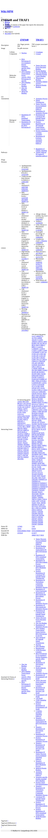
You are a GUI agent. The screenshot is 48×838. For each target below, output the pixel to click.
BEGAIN (26, 401)
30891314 (39, 268)
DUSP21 (42, 372)
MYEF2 (44, 418)
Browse (7, 22)
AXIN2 (19, 401)
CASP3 (34, 350)
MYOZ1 (34, 420)
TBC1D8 (42, 469)
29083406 (39, 219)
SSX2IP (20, 439)
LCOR (39, 408)
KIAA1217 (35, 404)
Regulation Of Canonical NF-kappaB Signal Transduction (40, 117)
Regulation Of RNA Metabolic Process (41, 567)
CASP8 (44, 350)
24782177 (39, 264)
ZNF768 (25, 455)
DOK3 (45, 370)
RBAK (27, 435)
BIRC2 (43, 345)
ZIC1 (33, 508)
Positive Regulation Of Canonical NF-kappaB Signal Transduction (40, 574)
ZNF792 (20, 457)
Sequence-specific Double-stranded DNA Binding (41, 779)
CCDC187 (42, 356)
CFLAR (34, 363)
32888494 (39, 237)
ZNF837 (26, 457)
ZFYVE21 (35, 506)
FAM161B (35, 379)
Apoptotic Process (41, 98)
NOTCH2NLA (22, 432)
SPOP (39, 463)
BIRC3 (34, 347)
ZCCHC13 (20, 446)
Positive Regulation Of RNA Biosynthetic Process (42, 804)
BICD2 (19, 403)
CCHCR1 (42, 358)
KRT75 (34, 408)
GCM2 (37, 386)
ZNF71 (19, 455)
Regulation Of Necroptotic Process (40, 664)
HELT (45, 393)
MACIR (44, 411)
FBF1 (33, 381)
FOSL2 (44, 381)
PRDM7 (42, 435)
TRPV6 (34, 499)
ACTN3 (34, 338)
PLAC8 (43, 429)
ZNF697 (34, 524)
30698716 (24, 201)
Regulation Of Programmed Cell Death (41, 677)
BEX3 (38, 345)
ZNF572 (34, 517)
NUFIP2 (34, 424)
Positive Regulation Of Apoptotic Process (41, 739)
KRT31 (25, 419)
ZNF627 (40, 519)
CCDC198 (35, 358)
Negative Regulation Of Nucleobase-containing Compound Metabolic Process (42, 790)
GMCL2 (40, 390)
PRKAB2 (35, 436)
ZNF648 (24, 39)
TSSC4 (44, 499)
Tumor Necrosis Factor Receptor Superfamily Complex (41, 683)
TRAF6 (41, 494)
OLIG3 (45, 424)
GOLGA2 (20, 414)
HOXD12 (40, 401)
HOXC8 (34, 401)
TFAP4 (34, 476)
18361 (19, 528)
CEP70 (25, 409)
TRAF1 (40, 39)
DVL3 (26, 410)
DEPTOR (41, 368)
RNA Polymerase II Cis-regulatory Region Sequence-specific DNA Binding (26, 64)
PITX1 (43, 427)
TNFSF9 (41, 490)
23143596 (39, 266)
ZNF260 (20, 448)
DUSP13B (35, 372)
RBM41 (39, 442)
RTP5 (38, 449)
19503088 (39, 269)
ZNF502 (40, 513)
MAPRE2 (35, 415)
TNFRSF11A (42, 479)
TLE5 (43, 478)
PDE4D (43, 426)
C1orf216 (40, 347)
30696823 (24, 312)
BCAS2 (39, 343)
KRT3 (45, 406)
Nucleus (24, 53)
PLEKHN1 (35, 431)
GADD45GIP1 (36, 383)
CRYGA (39, 367)
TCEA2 (39, 470)
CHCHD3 (40, 363)
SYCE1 (34, 467)
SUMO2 (44, 465)
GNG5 (45, 390)
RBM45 (34, 444)
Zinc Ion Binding (24, 89)
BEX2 (34, 345)
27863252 (44, 241)
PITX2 (34, 429)
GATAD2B (40, 384)
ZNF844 (40, 524)
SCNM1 (40, 451)
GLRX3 (34, 390)
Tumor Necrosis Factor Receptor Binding (41, 67)
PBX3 (38, 426)
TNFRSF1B (44, 486)
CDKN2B (42, 361)
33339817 (24, 259)
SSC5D (34, 465)
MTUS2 (20, 430)
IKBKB (34, 402)
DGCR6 (34, 370)
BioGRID (8, 33)
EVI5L (19, 412)
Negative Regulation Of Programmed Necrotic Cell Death (40, 746)
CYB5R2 (35, 368)
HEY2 (34, 395)
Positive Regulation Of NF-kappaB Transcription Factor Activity (40, 125)
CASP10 (42, 349)
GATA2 (34, 384)
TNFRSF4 (35, 488)
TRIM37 (34, 497)
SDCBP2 (35, 452)
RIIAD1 (34, 445)
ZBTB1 (43, 503)
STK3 (39, 465)
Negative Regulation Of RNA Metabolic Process (41, 763)
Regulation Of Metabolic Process (42, 626)
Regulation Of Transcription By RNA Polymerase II (26, 124)
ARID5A (35, 341)
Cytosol (38, 54)
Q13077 (34, 533)
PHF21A (34, 427)
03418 (34, 528)
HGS (37, 395)
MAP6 (41, 413)
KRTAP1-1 (21, 421)
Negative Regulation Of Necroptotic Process (40, 729)
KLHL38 (35, 406)
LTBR (39, 411)
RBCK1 (34, 442)
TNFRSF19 (43, 485)
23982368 (24, 182)
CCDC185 (35, 356)
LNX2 (45, 409)
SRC (43, 463)
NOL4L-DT (35, 422)
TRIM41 (20, 444)
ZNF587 (34, 519)
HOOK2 (20, 418)
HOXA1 (34, 399)
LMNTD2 (35, 409)
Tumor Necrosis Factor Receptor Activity (41, 619)
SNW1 (34, 460)
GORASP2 (42, 392)
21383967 (39, 230)
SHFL (45, 454)
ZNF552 (26, 452)
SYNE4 (25, 439)
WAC (38, 503)
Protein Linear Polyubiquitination (42, 783)
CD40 (34, 359)
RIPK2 (44, 445)
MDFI (28, 427)
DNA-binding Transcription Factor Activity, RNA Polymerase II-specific (26, 76)
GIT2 (38, 388)
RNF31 (34, 449)
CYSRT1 (20, 410)
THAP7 (43, 476)
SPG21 (40, 461)
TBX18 (34, 470)
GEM (42, 386)
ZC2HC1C (41, 504)
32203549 (24, 169)
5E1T (38, 535)
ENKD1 (41, 375)
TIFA (39, 478)
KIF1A (41, 404)
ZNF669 (34, 522)
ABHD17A (39, 336)
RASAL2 (35, 440)
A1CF (34, 336)
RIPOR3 (34, 447)
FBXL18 (38, 381)
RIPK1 (39, 445)
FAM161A (40, 377)
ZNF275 (26, 448)
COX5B (34, 365)
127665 (19, 526)
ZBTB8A (26, 444)
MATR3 (41, 415)
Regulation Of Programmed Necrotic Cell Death (40, 690)
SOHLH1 (39, 460)
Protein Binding (24, 85)
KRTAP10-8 (21, 423)
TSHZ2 (39, 499)
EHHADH (35, 375)
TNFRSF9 (35, 490)
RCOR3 (39, 444)
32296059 (39, 223)
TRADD (34, 492)
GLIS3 (42, 388)
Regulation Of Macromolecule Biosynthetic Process (41, 595)
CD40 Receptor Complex (41, 651)
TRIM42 (40, 497)
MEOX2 (20, 428)
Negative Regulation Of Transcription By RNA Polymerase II (41, 721)
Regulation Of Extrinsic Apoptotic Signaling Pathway (40, 139)
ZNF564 (41, 515)
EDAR (43, 374)
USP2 (33, 501)
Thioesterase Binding (40, 79)
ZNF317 (20, 450)
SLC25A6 (35, 458)
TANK (39, 467)
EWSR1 (34, 377)
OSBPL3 (27, 434)
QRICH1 (40, 438)
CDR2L (19, 409)
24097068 (24, 187)
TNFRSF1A (35, 486)
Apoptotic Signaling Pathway (39, 773)
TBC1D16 (35, 469)
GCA (33, 386)
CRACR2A (41, 365)
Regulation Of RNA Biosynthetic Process (42, 562)
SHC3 (41, 454)
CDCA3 (38, 359)
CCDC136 (20, 407)
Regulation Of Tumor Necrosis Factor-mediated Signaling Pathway (41, 755)
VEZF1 (34, 503)
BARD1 (34, 343)
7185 (33, 526)
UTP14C (43, 501)
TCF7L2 (34, 472)
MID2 (25, 428)
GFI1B (34, 388)
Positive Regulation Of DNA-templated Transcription (41, 812)
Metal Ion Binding (24, 92)
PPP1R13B (35, 435)
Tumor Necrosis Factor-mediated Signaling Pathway (41, 106)
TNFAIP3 (35, 479)
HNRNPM (42, 397)
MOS (33, 418)
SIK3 (33, 456)
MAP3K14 (35, 413)
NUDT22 (20, 434)
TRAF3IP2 (35, 494)
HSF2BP (26, 418)
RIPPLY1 (41, 447)
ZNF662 (40, 521)
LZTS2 (19, 427)
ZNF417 (34, 512)
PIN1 (39, 427)
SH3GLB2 (41, 452)
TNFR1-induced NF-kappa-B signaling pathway (41, 154)
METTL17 (35, 417)
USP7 (38, 501)
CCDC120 (27, 405)
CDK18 (44, 359)
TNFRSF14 (35, 483)
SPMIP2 (34, 463)
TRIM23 (39, 495)
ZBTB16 (34, 504)
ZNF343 (26, 450)
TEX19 (19, 441)
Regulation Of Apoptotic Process (41, 112)
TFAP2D (40, 474)
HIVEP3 (42, 395)
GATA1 (44, 383)
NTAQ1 (42, 422)
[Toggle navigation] (1, 17)
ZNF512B (35, 515)
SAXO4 (34, 451)
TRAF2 (25, 443)
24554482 (24, 330)
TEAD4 (34, 474)
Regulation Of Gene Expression (41, 590)
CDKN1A (35, 361)
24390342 (39, 262)
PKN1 (38, 429)
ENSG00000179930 (23, 531)
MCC (24, 427)
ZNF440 (40, 512)
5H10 (42, 535)
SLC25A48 (39, 456)
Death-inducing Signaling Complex (41, 669)
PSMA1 (40, 436)
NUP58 (40, 424)
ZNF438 (20, 452)
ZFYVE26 (42, 506)
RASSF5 (41, 440)
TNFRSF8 (42, 488)
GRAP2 (34, 393)
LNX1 (41, 409)
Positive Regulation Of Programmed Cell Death (41, 706)
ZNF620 (20, 453)
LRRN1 (34, 411)
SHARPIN (35, 454)
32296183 (16, 26)
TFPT (38, 476)
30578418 (39, 253)
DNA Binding (25, 82)
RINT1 (19, 437)
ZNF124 (38, 508)
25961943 (24, 189)
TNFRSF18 (35, 485)
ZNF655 (26, 453)
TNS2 (24, 441)
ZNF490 (34, 513)
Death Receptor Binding (41, 817)
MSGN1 (38, 418)
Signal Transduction (40, 101)
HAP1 (28, 416)
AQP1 (41, 340)
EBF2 (39, 374)
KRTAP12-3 (21, 425)
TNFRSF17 (43, 483)
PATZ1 (34, 426)
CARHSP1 (35, 349)
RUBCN (25, 437)
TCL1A (40, 472)
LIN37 (43, 408)
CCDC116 (43, 352)
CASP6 (39, 350)
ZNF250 (27, 446)
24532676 (39, 278)
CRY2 (34, 367)
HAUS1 (39, 393)
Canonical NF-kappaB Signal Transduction (40, 798)
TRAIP (34, 495)
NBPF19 (26, 430)
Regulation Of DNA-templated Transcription (26, 117)
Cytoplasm (39, 52)
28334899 (24, 200)
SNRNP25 (42, 458)
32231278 (39, 257)
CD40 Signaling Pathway (41, 701)
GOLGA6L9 (21, 416)
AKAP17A (35, 340)
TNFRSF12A (36, 481)
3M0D (34, 535)
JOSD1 (39, 402)
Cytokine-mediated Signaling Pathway (39, 713)
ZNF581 (40, 517)
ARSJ (45, 341)
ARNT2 (40, 341)
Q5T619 (20, 533)
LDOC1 (28, 425)
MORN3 (42, 417)
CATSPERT (35, 352)
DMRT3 (40, 370)
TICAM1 (35, 478)
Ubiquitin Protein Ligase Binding (41, 75)
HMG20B (35, 397)
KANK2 (20, 419)
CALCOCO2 (26, 403)
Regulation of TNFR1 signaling (41, 149)
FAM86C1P (43, 379)
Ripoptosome (40, 648)
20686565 (24, 191)
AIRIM (39, 338)
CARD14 (20, 405)
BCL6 (45, 343)
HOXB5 (40, 399)
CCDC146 (42, 354)
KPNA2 (40, 406)
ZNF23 (34, 510)
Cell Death (39, 698)
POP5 (42, 433)
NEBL (40, 420)
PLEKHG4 (21, 435)
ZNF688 (40, 522)
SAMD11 (44, 449)
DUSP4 (34, 374)
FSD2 (24, 412)
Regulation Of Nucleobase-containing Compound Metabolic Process (42, 583)
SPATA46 (35, 461)
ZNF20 (43, 508)
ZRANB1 (20, 459)
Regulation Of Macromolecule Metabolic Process (42, 607)
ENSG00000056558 (38, 531)
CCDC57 (28, 407)
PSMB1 (34, 438)
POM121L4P (36, 433)
